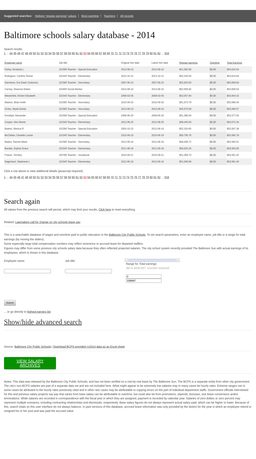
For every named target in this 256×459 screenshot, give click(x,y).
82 (159, 53)
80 (151, 53)
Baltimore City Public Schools (127, 234)
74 (127, 53)
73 (124, 53)
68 (104, 53)
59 (69, 53)
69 (108, 53)
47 (22, 53)
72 (120, 53)
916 (166, 53)
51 (38, 53)
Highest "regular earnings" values (55, 16)
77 (139, 53)
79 (147, 53)
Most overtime (90, 16)
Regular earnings (188, 62)
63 (85, 53)
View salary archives (29, 363)
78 (143, 53)
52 (42, 53)
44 (11, 53)
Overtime (215, 62)
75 (131, 53)
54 (50, 53)
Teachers (109, 16)
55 (53, 53)
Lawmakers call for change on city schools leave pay (47, 222)
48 (26, 53)
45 (15, 53)
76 (135, 53)
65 (92, 53)
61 (77, 53)
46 (18, 53)
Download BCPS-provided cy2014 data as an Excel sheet (89, 346)
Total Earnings (234, 62)
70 (112, 53)
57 (61, 53)
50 (34, 53)
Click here (105, 209)
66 (96, 53)
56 (57, 53)
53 (46, 53)
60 (73, 53)
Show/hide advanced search (43, 322)
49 (30, 53)
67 (100, 53)
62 (81, 53)
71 (116, 53)
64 (89, 53)
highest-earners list (39, 311)
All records (126, 16)
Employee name (13, 62)
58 (65, 53)
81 (155, 53)
